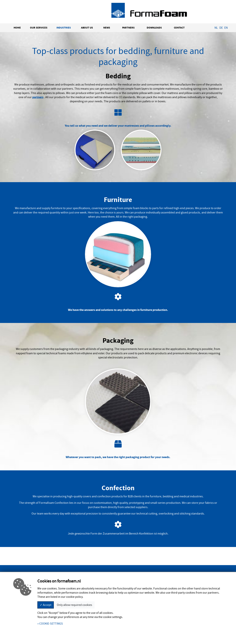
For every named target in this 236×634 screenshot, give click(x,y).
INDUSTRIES (63, 27)
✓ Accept (45, 605)
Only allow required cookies (74, 605)
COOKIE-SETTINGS (51, 624)
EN (226, 28)
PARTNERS (128, 27)
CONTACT (179, 27)
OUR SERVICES (38, 27)
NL (216, 28)
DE (221, 28)
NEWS (106, 27)
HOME (17, 27)
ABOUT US (87, 27)
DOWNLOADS (154, 27)
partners (37, 97)
